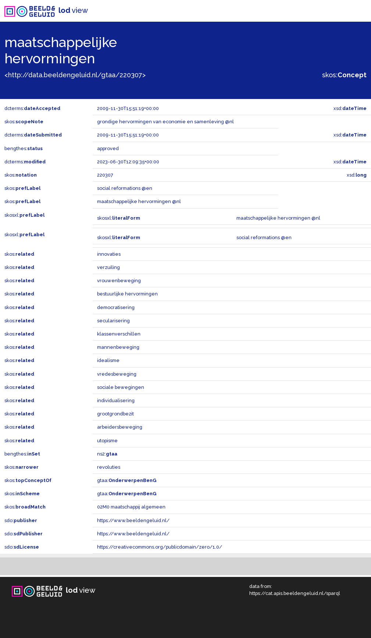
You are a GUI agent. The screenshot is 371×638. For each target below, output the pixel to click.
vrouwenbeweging (119, 280)
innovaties (109, 254)
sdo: (20, 520)
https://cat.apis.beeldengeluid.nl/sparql (294, 593)
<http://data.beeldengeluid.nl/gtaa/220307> (75, 75)
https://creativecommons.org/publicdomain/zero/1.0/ (159, 547)
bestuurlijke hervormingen (127, 294)
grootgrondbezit (115, 414)
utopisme (107, 440)
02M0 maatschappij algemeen (131, 507)
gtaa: (126, 480)
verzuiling (108, 267)
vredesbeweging (116, 374)
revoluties (108, 467)
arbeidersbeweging (119, 427)
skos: (344, 75)
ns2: (107, 454)
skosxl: (24, 215)
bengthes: (23, 148)
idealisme (108, 360)
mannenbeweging (118, 347)
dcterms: (32, 108)
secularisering (113, 320)
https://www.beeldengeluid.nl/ (133, 520)
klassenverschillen (118, 334)
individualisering (116, 400)
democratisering (116, 307)
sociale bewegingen (120, 387)
